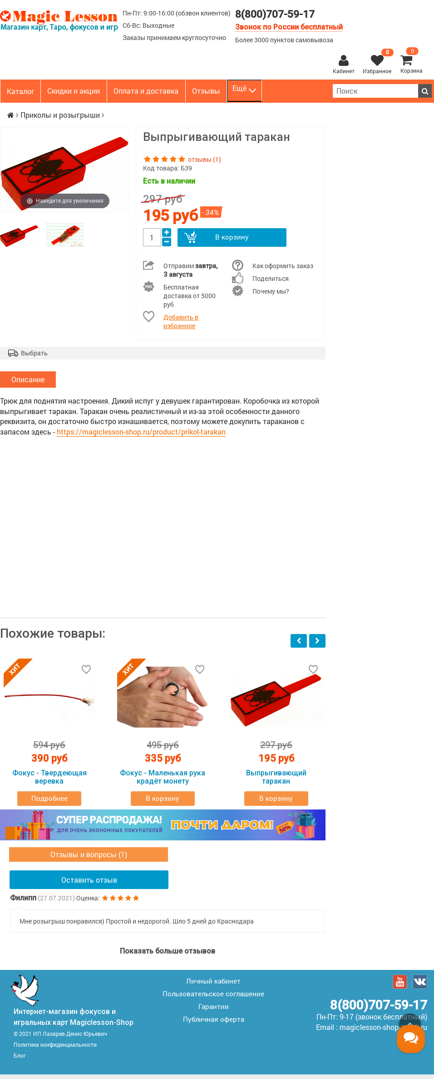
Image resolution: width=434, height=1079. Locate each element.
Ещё (244, 90)
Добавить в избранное (180, 321)
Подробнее (49, 802)
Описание (27, 381)
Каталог (21, 91)
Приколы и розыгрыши (60, 115)
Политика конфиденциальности (55, 1049)
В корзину (231, 237)
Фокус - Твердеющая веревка (49, 781)
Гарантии (213, 1010)
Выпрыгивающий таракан (276, 781)
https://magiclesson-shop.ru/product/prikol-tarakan (141, 435)
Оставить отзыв (89, 884)
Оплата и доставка (145, 90)
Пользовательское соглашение (213, 998)
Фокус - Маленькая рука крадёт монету (162, 781)
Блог (20, 1060)
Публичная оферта (213, 1023)
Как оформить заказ (282, 265)
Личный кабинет (213, 985)
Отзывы (206, 90)
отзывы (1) (204, 159)
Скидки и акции (73, 90)
